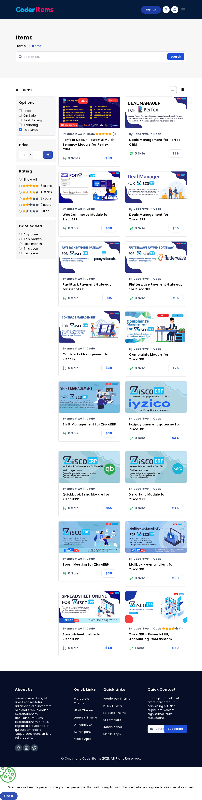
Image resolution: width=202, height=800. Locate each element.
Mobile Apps (83, 739)
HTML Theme (83, 710)
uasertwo (74, 134)
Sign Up (151, 9)
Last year (31, 253)
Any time (30, 234)
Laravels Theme (85, 717)
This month (32, 239)
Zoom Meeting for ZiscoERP (86, 564)
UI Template (83, 725)
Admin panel (83, 732)
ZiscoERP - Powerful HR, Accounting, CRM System (150, 636)
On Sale (29, 115)
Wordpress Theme (116, 699)
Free (27, 111)
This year (30, 248)
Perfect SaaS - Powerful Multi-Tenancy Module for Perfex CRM (89, 145)
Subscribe (175, 729)
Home (21, 46)
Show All (30, 179)
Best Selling (32, 120)
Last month (32, 244)
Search (175, 57)
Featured (30, 129)
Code (91, 134)
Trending (30, 125)
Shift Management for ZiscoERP (89, 424)
